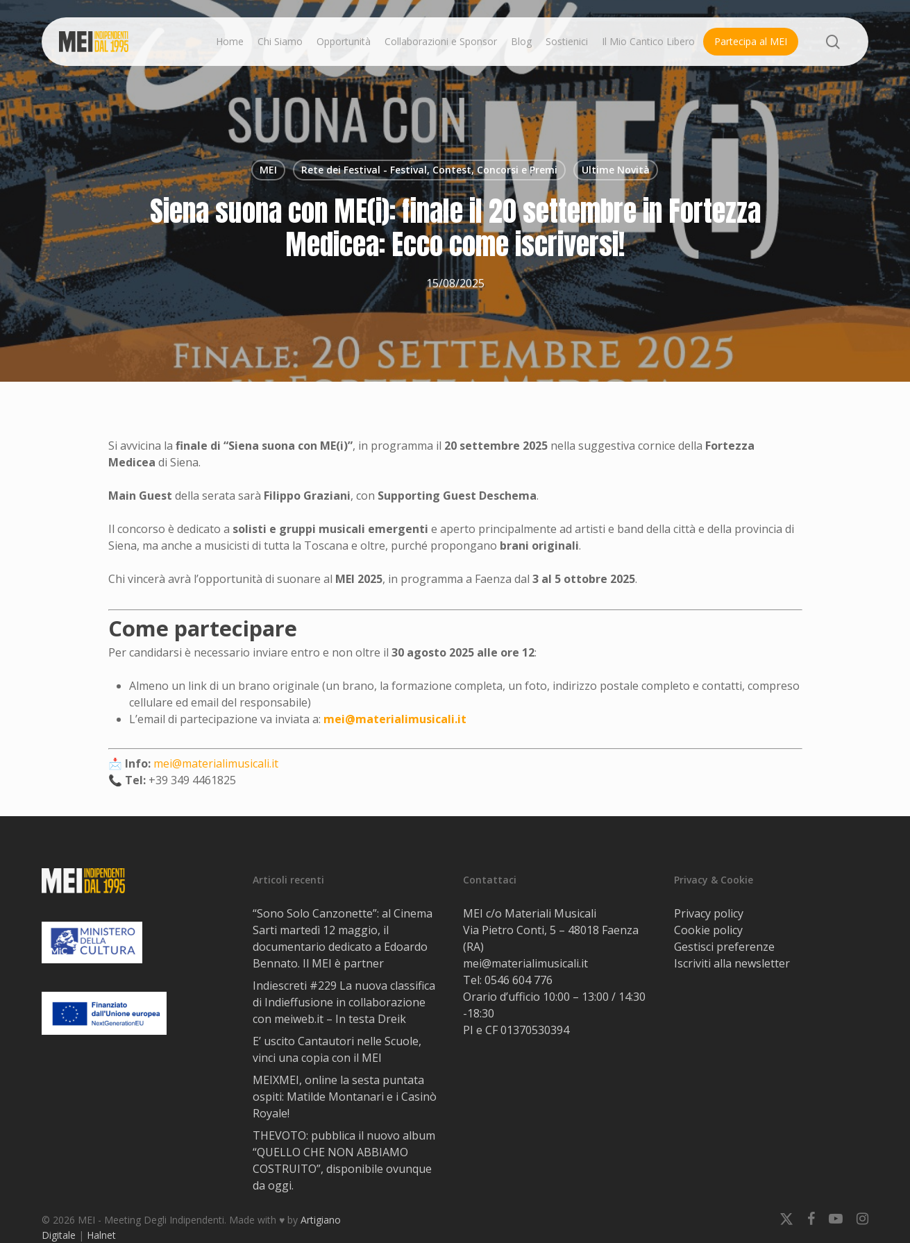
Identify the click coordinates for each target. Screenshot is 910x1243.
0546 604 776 (519, 980)
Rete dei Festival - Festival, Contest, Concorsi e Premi (429, 169)
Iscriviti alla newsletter (732, 963)
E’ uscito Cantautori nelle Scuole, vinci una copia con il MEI (337, 1049)
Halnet (101, 1235)
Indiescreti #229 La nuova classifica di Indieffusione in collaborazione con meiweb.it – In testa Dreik (344, 1002)
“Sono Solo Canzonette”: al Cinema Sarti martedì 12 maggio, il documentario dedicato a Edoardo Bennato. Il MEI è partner (342, 938)
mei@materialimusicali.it (394, 719)
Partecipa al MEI (750, 41)
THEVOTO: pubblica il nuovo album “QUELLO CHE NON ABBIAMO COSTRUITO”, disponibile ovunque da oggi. (344, 1160)
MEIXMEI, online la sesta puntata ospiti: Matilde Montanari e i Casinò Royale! (345, 1096)
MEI (268, 169)
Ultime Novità (616, 169)
